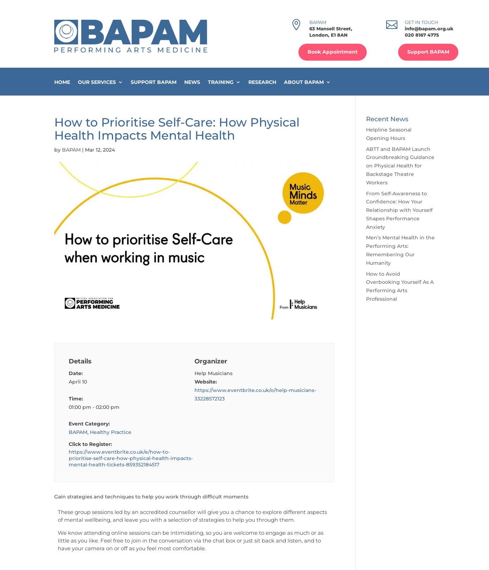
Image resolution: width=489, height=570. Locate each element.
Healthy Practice (110, 432)
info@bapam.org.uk (429, 28)
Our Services (97, 82)
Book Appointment (333, 52)
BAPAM (71, 150)
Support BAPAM (428, 52)
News (192, 82)
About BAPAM (304, 82)
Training (221, 82)
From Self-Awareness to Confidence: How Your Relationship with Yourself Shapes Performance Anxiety (399, 210)
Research (262, 82)
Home (62, 82)
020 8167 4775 (422, 35)
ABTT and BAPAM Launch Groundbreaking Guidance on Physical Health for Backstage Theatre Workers (400, 166)
